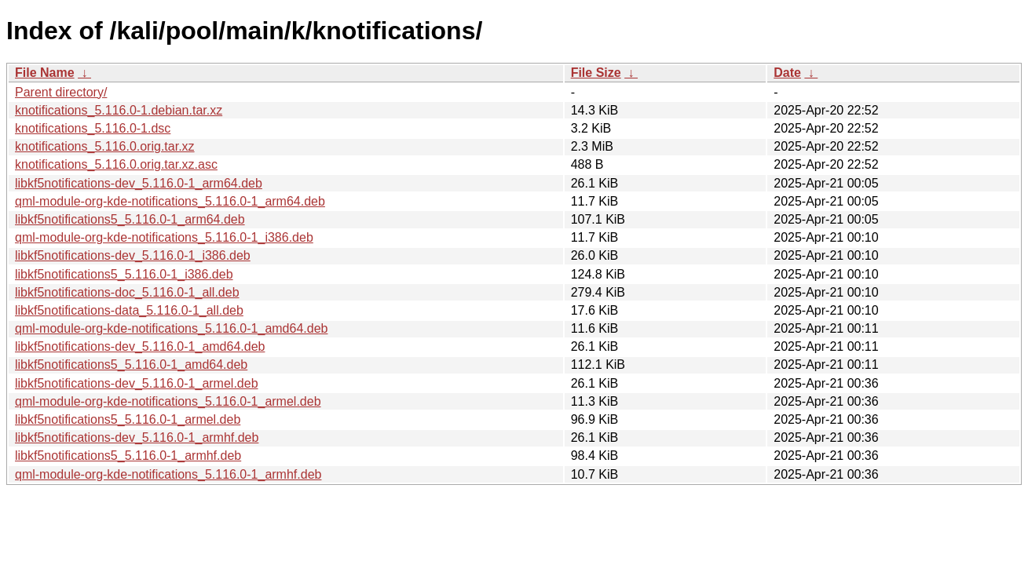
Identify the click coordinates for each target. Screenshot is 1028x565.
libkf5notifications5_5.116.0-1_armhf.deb (128, 455)
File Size (596, 72)
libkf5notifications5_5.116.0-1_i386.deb (124, 274)
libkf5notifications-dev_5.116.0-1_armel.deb (136, 383)
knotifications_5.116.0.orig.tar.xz (105, 146)
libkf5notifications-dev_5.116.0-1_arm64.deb (138, 183)
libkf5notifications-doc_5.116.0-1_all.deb (127, 292)
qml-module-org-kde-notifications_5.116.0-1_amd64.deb (171, 328)
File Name (45, 72)
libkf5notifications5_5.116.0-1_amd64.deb (131, 364)
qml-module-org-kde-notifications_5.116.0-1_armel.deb (168, 401)
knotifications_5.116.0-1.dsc (92, 128)
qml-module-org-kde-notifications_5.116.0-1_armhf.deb (168, 474)
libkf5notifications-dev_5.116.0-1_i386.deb (133, 255)
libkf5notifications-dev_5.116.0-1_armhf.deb (136, 437)
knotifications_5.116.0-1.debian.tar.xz (118, 110)
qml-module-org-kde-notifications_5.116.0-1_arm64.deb (170, 201)
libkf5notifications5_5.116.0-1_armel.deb (127, 419)
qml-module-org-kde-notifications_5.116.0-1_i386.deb (164, 237)
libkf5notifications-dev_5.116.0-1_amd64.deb (140, 346)
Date (787, 72)
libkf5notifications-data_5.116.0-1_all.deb (129, 310)
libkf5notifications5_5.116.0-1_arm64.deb (130, 219)
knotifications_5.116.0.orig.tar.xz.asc (116, 164)
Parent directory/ (61, 92)
